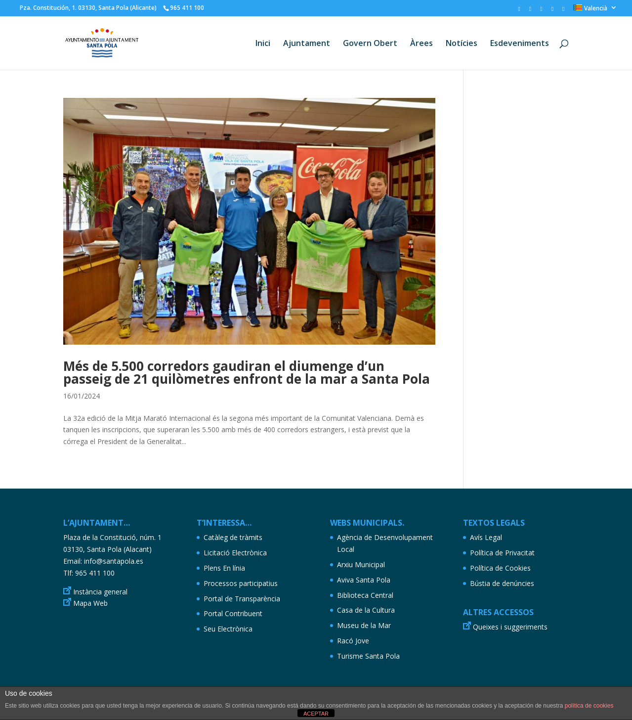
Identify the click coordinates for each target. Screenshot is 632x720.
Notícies (461, 44)
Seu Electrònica (228, 628)
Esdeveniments (519, 44)
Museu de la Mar (364, 625)
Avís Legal (486, 537)
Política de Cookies (500, 568)
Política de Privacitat (502, 552)
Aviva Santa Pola (363, 580)
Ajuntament (306, 44)
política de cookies (589, 705)
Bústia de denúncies (502, 583)
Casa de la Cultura (366, 610)
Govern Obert (370, 44)
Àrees (421, 44)
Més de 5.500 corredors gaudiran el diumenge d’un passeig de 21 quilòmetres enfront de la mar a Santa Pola (246, 372)
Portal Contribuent (233, 613)
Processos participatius (241, 583)
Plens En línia (224, 568)
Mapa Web (90, 603)
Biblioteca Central (365, 595)
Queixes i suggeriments (510, 626)
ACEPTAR (316, 714)
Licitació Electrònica (235, 552)
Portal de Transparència (242, 598)
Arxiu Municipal (361, 564)
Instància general (100, 591)
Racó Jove (353, 640)
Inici (262, 44)
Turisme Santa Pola (368, 656)
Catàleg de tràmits (233, 537)
